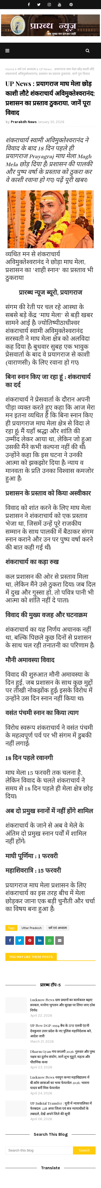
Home (9, 69)
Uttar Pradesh (32, 928)
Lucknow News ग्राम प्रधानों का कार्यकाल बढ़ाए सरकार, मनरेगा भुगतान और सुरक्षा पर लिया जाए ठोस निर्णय (62, 1004)
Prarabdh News (24, 122)
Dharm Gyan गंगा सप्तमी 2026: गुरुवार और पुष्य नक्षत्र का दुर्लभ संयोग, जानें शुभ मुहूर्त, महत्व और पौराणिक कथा (62, 1056)
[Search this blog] (39, 1150)
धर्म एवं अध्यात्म (27, 69)
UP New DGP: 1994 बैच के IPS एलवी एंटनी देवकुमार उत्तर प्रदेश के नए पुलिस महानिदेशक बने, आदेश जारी (61, 1030)
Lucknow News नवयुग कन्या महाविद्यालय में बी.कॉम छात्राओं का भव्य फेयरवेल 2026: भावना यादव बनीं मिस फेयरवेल (59, 1082)
